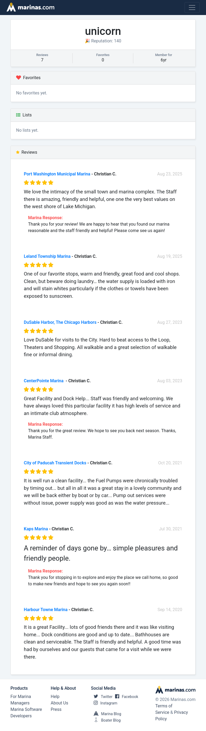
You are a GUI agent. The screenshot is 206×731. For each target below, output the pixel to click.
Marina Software (26, 709)
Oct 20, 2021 (170, 462)
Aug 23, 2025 (169, 174)
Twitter (101, 697)
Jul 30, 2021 (170, 528)
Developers (21, 715)
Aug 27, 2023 (169, 322)
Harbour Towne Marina (46, 609)
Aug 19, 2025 (169, 256)
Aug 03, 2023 (169, 380)
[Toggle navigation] (192, 7)
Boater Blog (106, 720)
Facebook (125, 697)
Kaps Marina (36, 528)
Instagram (104, 703)
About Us (59, 703)
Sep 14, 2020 (169, 609)
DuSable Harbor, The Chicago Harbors (60, 322)
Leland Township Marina (47, 256)
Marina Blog (106, 714)
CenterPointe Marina (44, 380)
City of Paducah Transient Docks (55, 462)
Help (55, 696)
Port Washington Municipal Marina (57, 174)
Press (56, 709)
